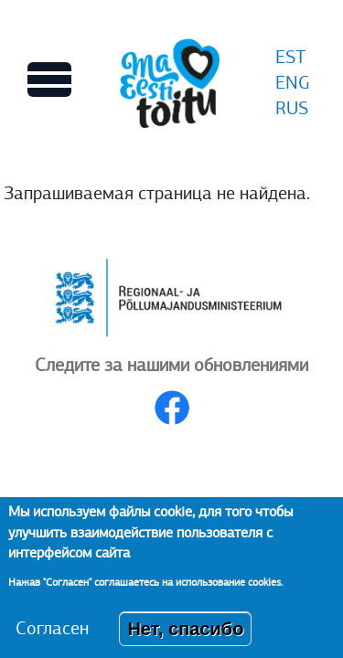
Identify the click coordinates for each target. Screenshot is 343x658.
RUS (291, 108)
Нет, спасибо (185, 640)
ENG (292, 82)
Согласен (52, 639)
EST (290, 57)
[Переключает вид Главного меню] (49, 79)
